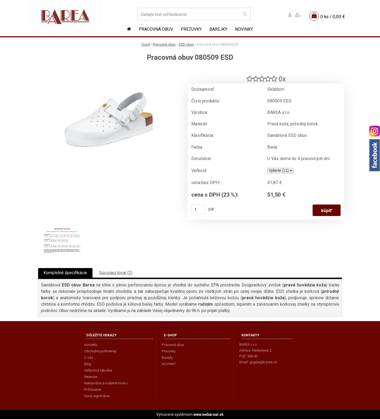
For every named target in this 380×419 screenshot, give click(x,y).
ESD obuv (186, 44)
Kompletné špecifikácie (65, 272)
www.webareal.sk (208, 414)
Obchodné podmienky (100, 351)
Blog (87, 364)
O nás (88, 358)
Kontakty (90, 345)
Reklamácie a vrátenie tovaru (106, 383)
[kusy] (198, 209)
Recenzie (90, 377)
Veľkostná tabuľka (98, 370)
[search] (244, 14)
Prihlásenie (92, 390)
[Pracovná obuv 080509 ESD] (109, 70)
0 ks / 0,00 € (332, 16)
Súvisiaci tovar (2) (115, 272)
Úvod (146, 44)
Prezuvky (191, 29)
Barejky (218, 29)
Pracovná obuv (156, 29)
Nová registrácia (97, 396)
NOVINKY (244, 29)
